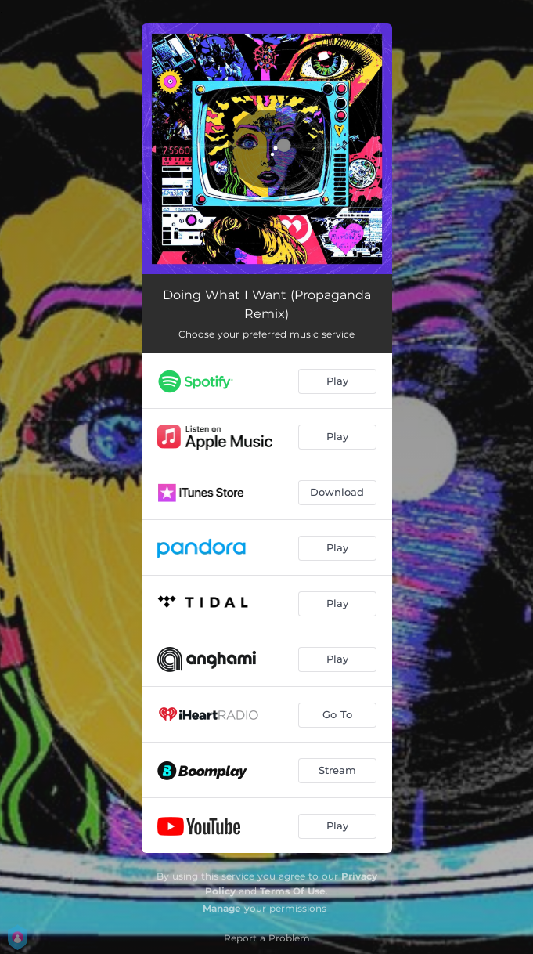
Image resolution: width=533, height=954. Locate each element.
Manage (222, 908)
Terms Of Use (293, 891)
